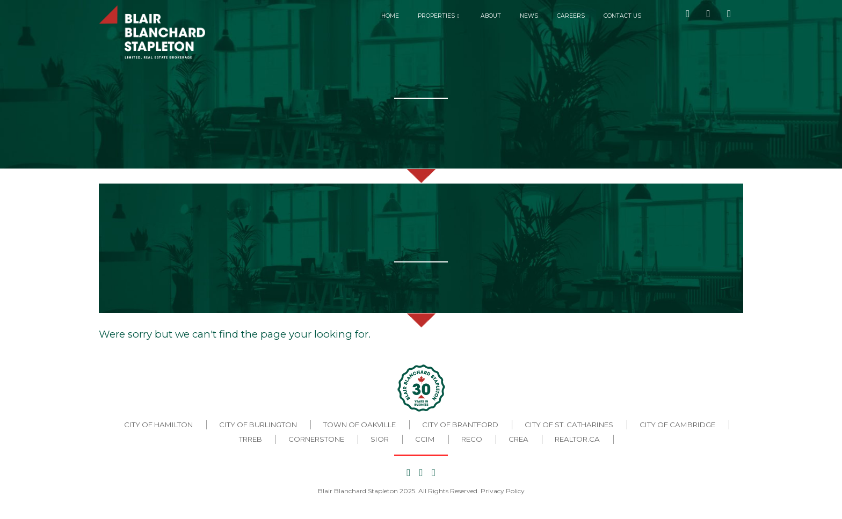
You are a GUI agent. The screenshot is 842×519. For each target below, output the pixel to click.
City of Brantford (460, 424)
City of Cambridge (677, 424)
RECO (471, 439)
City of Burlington (258, 424)
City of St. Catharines (569, 424)
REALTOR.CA (577, 439)
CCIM (425, 439)
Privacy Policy (503, 491)
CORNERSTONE (316, 439)
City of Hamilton (158, 424)
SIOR (380, 439)
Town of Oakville (359, 424)
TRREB (250, 439)
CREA (518, 439)
